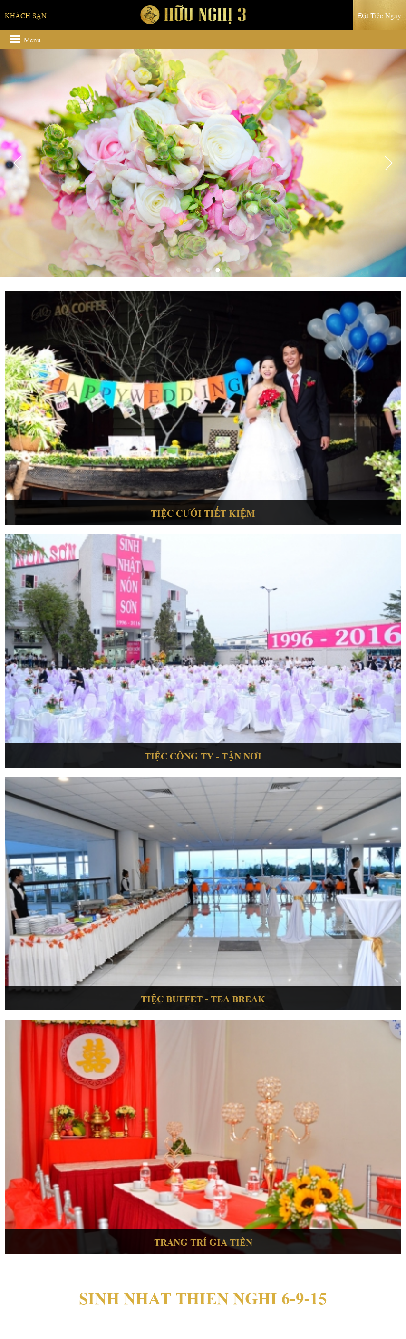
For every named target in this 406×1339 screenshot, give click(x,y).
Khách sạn (26, 15)
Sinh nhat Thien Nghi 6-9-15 (203, 1296)
